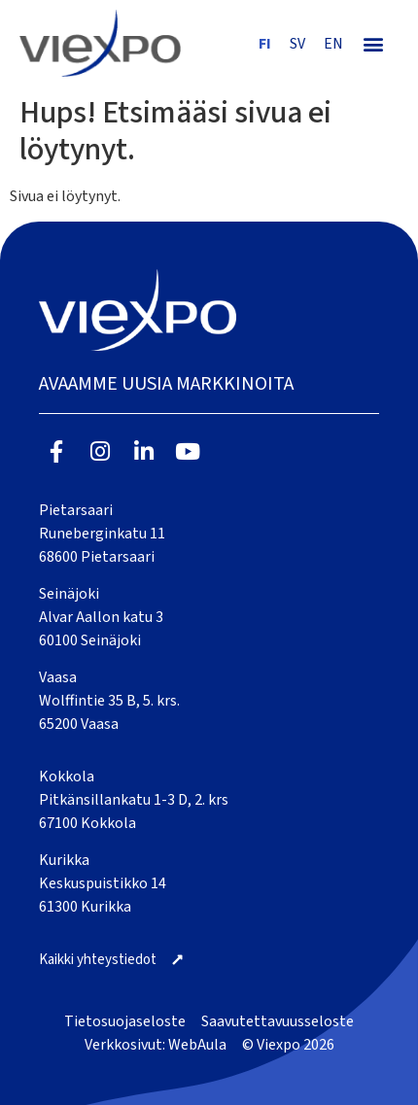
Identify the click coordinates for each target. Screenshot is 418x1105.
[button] (374, 43)
